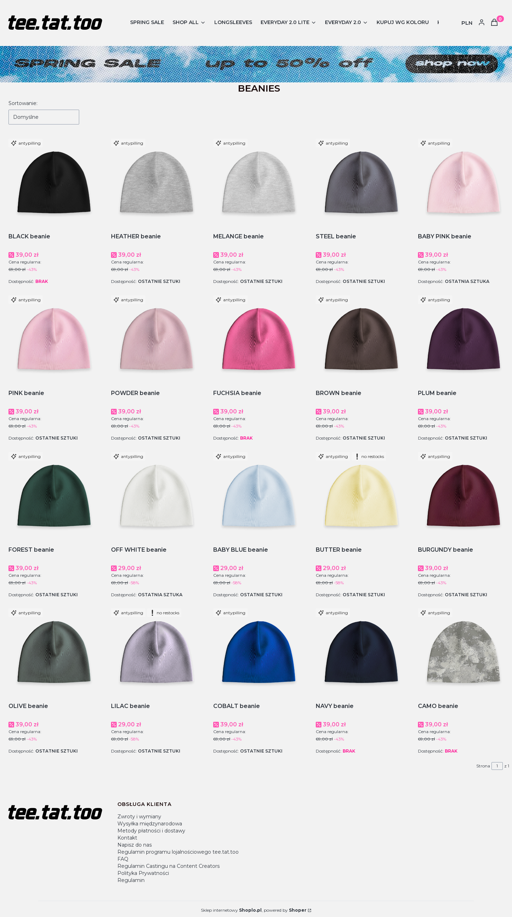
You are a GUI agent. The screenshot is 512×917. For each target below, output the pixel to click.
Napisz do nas (134, 845)
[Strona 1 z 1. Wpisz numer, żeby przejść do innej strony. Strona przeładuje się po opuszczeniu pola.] (497, 766)
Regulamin (131, 880)
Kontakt (127, 838)
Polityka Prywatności (143, 873)
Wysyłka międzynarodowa (149, 823)
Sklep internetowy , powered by (254, 910)
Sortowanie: (22, 103)
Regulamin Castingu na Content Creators (168, 866)
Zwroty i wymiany (139, 816)
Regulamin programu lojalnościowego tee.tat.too (178, 852)
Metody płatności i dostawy (151, 831)
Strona (483, 765)
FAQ (122, 859)
